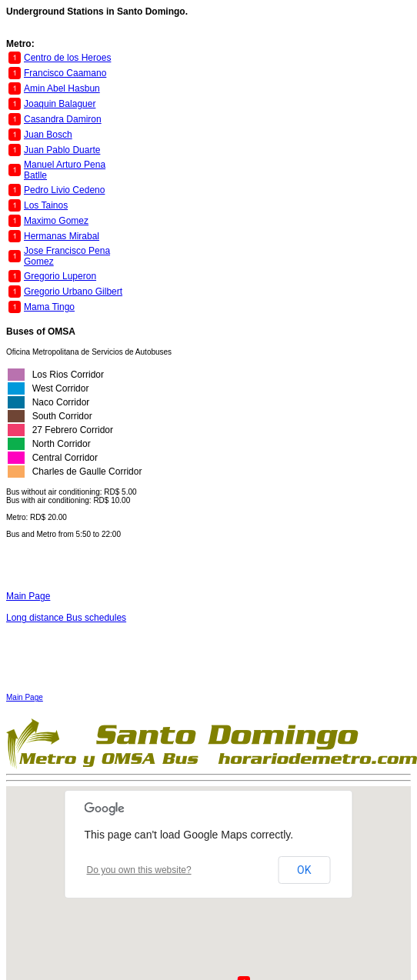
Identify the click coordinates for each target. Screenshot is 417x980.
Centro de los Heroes (67, 57)
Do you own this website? (139, 870)
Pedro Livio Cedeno (64, 190)
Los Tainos (46, 205)
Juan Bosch (48, 134)
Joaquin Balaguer (59, 103)
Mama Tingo (49, 307)
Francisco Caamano (65, 73)
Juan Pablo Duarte (62, 150)
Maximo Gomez (56, 220)
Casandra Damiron (63, 119)
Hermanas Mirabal (61, 236)
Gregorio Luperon (60, 276)
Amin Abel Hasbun (62, 88)
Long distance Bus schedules (66, 617)
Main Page (28, 596)
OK (304, 870)
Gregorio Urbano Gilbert (73, 291)
